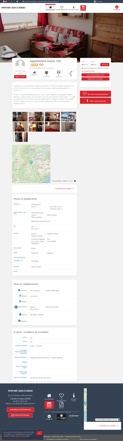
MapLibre (71, 181)
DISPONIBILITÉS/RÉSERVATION (20, 410)
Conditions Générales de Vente (73, 436)
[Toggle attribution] (75, 181)
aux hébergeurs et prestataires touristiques (58, 439)
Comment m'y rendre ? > (64, 189)
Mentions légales (46, 436)
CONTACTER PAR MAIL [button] (20, 416)
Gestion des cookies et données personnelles (14, 438)
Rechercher (105, 64)
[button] (20, 76)
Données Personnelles (57, 436)
